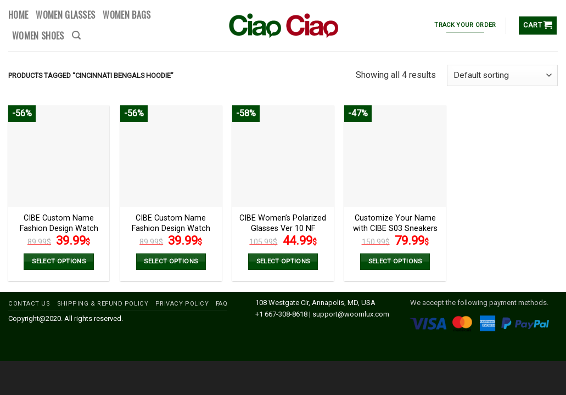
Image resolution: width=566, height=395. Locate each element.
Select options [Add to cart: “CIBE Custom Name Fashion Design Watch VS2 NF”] (171, 261)
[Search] (76, 35)
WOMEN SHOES (38, 35)
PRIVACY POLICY (182, 303)
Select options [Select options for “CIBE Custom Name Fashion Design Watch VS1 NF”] (59, 261)
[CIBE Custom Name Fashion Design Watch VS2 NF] (171, 156)
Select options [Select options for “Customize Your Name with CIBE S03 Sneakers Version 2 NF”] (395, 261)
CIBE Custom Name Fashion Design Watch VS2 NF (171, 228)
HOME (18, 14)
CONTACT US (29, 303)
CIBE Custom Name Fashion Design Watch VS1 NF (59, 228)
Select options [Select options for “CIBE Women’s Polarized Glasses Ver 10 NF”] (283, 261)
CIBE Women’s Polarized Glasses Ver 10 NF (282, 223)
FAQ (222, 303)
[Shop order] (502, 75)
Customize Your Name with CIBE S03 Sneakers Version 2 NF (395, 228)
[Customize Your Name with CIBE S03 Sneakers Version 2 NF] (395, 156)
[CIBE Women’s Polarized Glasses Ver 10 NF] (283, 156)
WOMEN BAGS (126, 14)
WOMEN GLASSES (65, 14)
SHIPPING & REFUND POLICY (102, 303)
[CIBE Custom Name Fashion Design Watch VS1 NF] (59, 156)
